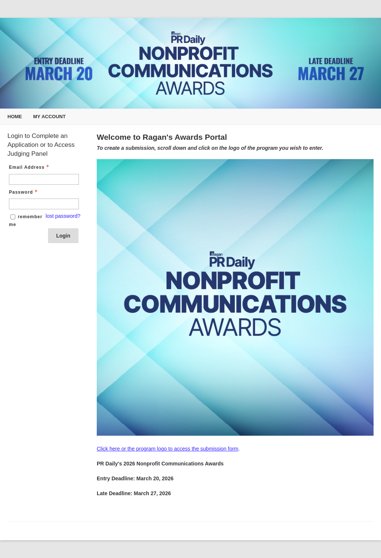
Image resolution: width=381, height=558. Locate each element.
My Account (49, 116)
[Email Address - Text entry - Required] (44, 179)
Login (63, 236)
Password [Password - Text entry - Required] (24, 192)
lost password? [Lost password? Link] (63, 216)
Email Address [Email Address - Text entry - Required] (30, 167)
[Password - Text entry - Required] (44, 204)
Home (14, 116)
